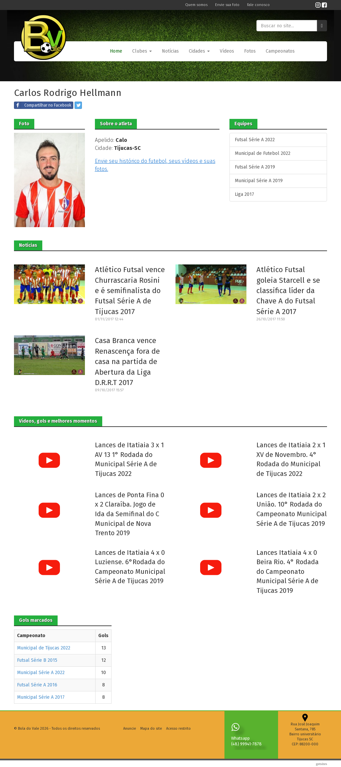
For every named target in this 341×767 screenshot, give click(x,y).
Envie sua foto (227, 5)
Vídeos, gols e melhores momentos (58, 421)
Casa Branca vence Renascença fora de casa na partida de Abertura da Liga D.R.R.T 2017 (127, 361)
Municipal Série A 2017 (41, 697)
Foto (24, 124)
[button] (142, 51)
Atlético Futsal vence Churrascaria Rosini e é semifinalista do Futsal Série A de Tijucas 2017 (130, 290)
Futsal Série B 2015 (37, 660)
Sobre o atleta (116, 124)
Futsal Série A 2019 (255, 167)
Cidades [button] (199, 51)
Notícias (170, 51)
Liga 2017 (244, 194)
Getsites (321, 764)
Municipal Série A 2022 (41, 672)
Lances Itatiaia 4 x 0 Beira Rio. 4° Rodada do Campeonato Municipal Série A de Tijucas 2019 (287, 571)
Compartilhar (42, 105)
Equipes (243, 124)
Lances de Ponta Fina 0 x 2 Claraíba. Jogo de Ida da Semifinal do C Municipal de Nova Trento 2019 (129, 514)
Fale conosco (258, 5)
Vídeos (227, 51)
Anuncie (129, 728)
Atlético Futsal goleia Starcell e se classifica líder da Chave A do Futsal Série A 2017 (288, 290)
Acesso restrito (178, 728)
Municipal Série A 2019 (259, 181)
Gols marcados (36, 620)
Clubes (142, 51)
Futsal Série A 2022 (255, 140)
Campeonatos (280, 51)
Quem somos (196, 5)
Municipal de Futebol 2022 (262, 153)
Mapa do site (151, 728)
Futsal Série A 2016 (37, 685)
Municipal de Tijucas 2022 (43, 648)
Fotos (250, 51)
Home (116, 51)
